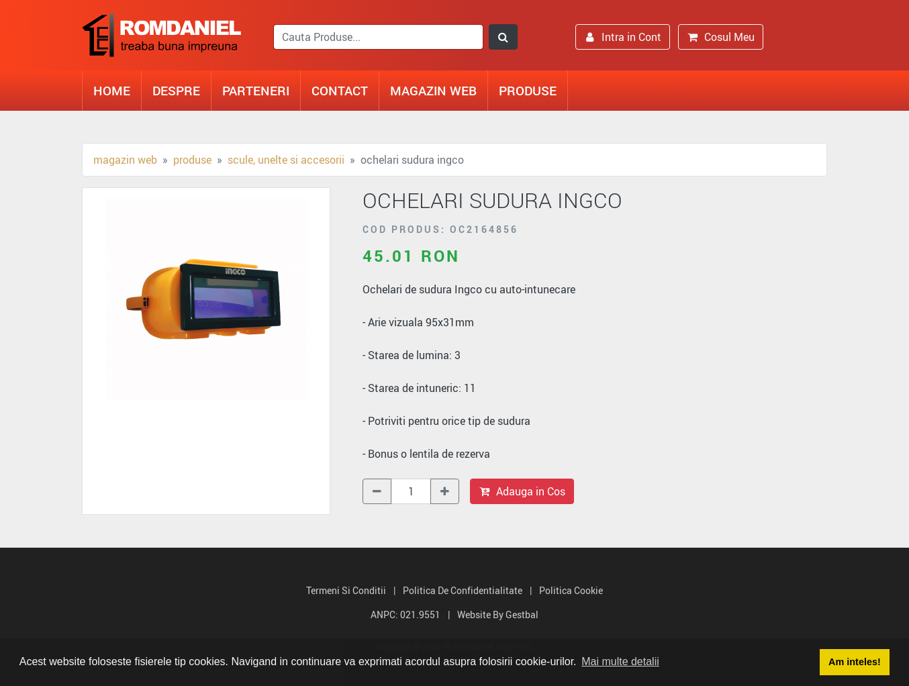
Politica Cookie (571, 590)
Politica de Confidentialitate (462, 590)
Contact (340, 90)
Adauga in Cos (522, 491)
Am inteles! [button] (854, 661)
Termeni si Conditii (346, 590)
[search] (378, 37)
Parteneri (255, 90)
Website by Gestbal (497, 614)
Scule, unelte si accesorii (286, 159)
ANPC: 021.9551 (405, 614)
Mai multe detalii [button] (620, 661)
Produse (528, 90)
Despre (176, 90)
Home (111, 90)
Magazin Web (433, 90)
